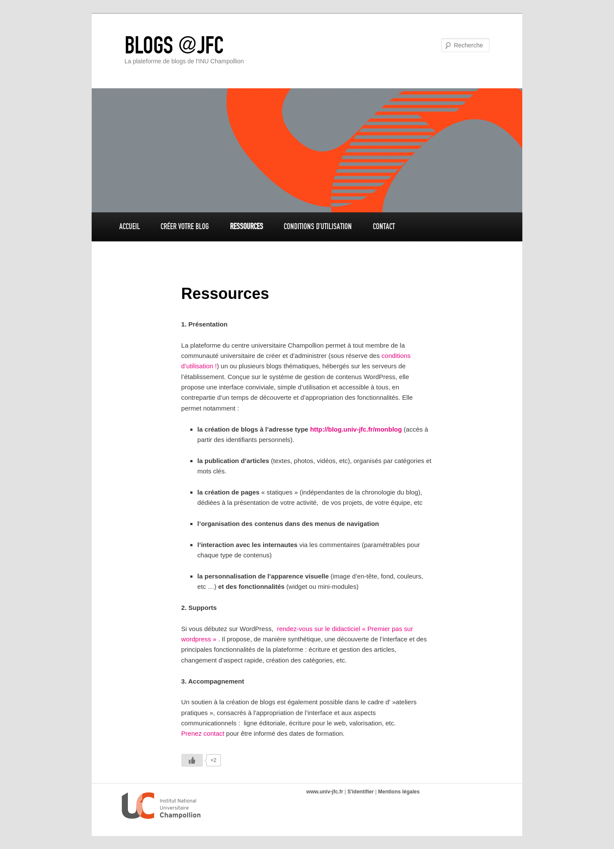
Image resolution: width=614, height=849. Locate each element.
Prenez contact (202, 733)
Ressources (246, 226)
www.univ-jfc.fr (324, 792)
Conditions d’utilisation (318, 226)
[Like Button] (192, 760)
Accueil (129, 226)
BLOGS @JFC (173, 45)
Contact (384, 226)
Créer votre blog (185, 226)
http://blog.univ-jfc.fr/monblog (356, 429)
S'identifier (360, 792)
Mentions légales (399, 792)
